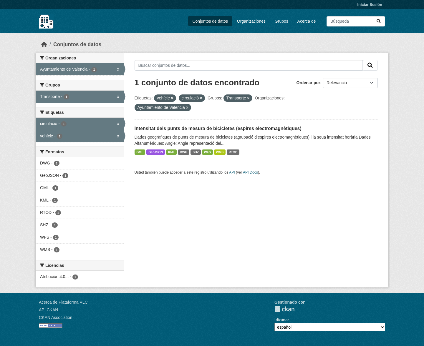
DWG (184, 152)
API (232, 172)
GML (139, 152)
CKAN (284, 309)
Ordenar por (308, 82)
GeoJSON (155, 152)
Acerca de (306, 21)
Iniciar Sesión (369, 4)
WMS (220, 152)
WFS (207, 152)
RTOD (233, 152)
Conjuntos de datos (210, 21)
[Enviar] (379, 21)
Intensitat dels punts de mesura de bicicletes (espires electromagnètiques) (218, 128)
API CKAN (48, 309)
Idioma (281, 319)
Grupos (281, 21)
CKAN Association (55, 317)
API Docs (250, 172)
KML (171, 152)
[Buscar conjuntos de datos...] (356, 21)
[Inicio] (44, 44)
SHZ (196, 152)
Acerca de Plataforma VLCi (64, 302)
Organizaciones (251, 21)
